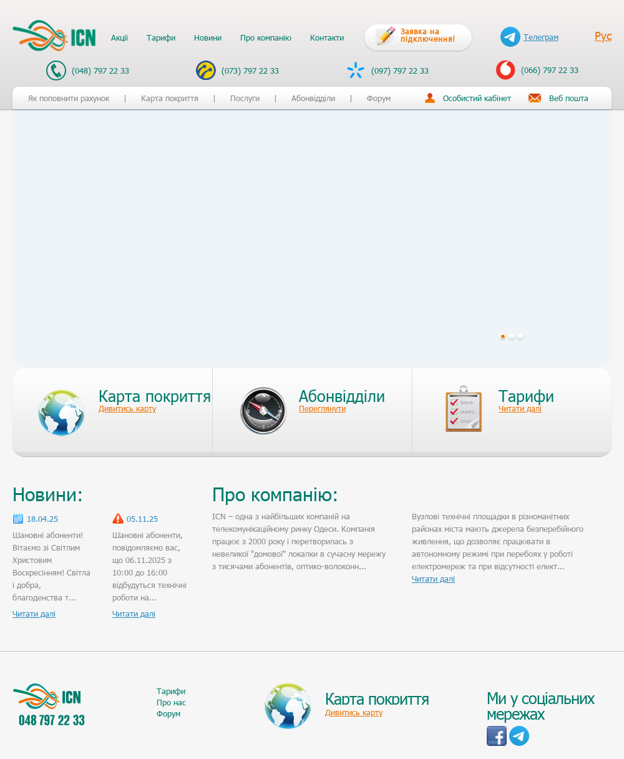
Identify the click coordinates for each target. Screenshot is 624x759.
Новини (208, 37)
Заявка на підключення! (428, 35)
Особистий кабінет (477, 98)
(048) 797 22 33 (87, 71)
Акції (119, 37)
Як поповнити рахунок (68, 98)
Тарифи (161, 37)
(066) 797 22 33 (536, 70)
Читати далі (34, 614)
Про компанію (265, 37)
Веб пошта (568, 98)
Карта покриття (169, 98)
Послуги (245, 98)
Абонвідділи (313, 98)
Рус (603, 35)
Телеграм (529, 37)
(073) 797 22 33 (237, 70)
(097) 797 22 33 (387, 70)
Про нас (171, 702)
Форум (379, 98)
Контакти (327, 37)
